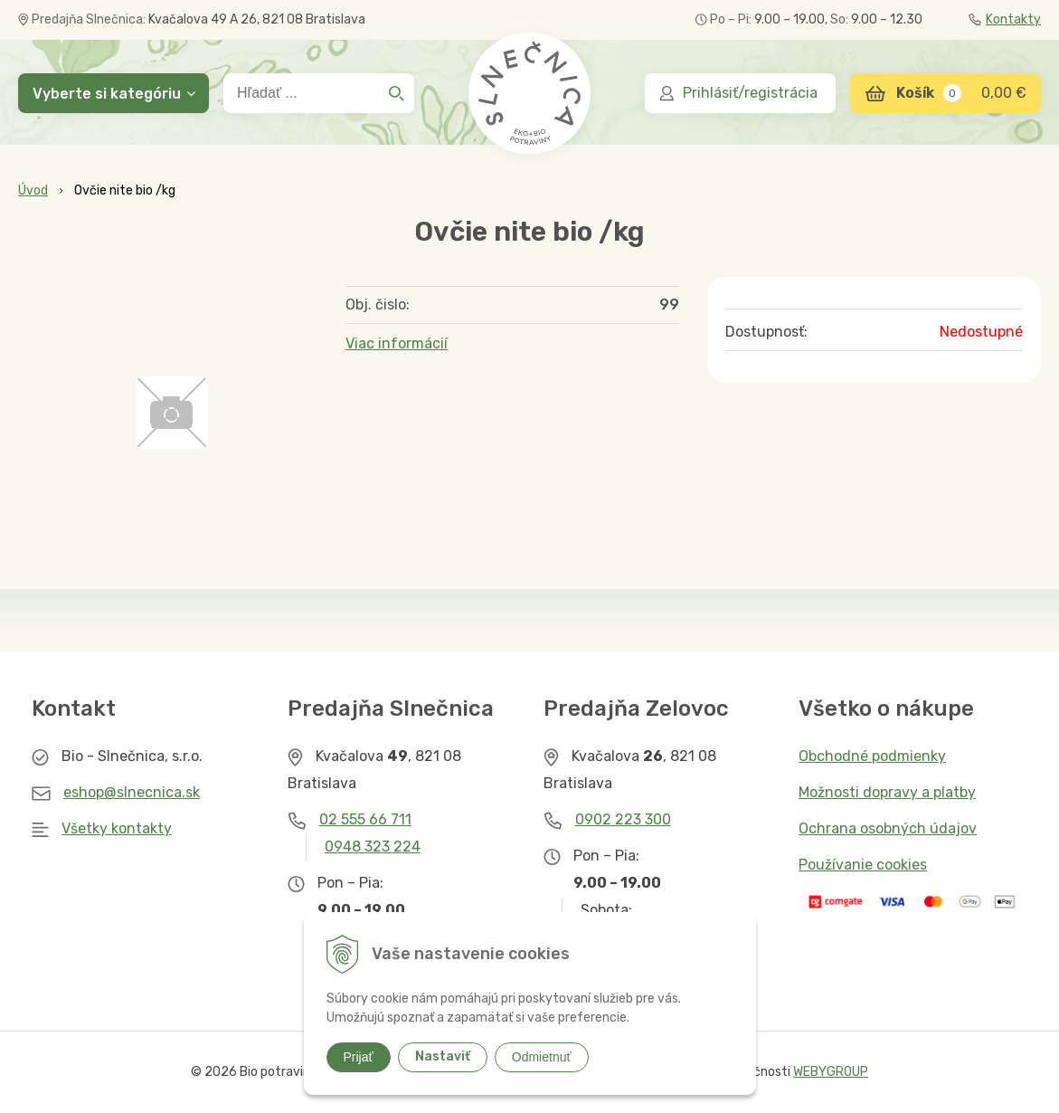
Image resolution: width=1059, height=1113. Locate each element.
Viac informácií (396, 343)
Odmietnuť (542, 1057)
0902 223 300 (623, 819)
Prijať (358, 1057)
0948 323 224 (373, 846)
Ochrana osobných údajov (888, 828)
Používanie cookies (863, 864)
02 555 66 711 (365, 819)
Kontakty (1005, 19)
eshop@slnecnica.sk (131, 792)
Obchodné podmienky (872, 756)
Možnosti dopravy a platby (887, 792)
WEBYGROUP (830, 1072)
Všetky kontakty (116, 828)
